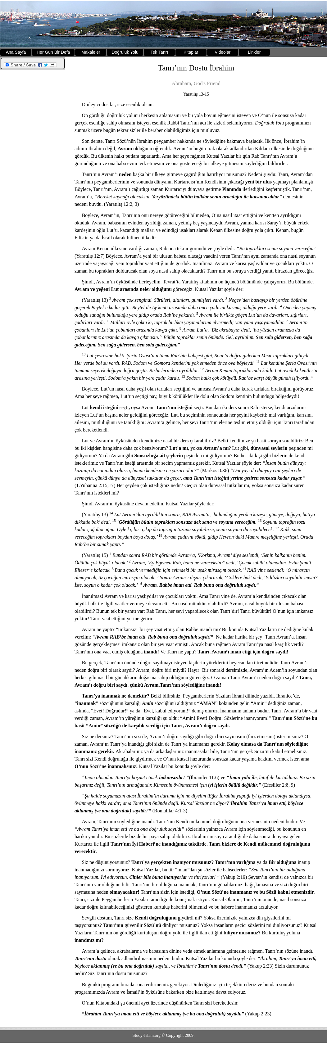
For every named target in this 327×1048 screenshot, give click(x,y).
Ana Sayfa (16, 52)
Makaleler (90, 52)
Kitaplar (191, 52)
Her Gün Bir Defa (53, 52)
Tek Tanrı (159, 52)
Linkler (254, 52)
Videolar (222, 52)
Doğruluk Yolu (124, 52)
